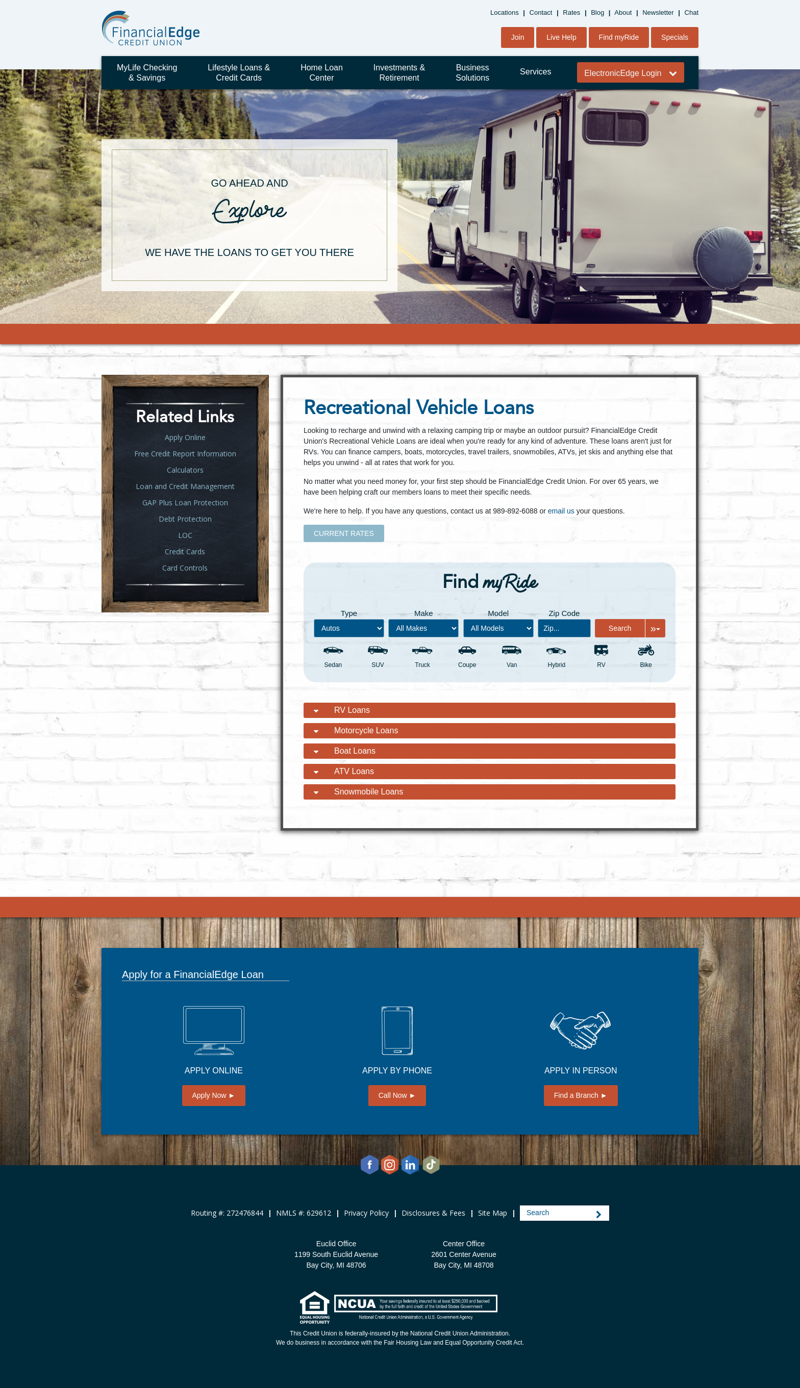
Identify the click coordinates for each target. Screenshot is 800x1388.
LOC (185, 535)
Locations (504, 12)
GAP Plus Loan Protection (185, 502)
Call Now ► (397, 1095)
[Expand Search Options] (655, 628)
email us (561, 511)
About (623, 12)
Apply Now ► (214, 1095)
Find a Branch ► (581, 1095)
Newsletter (657, 12)
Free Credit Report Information (185, 453)
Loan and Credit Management (185, 486)
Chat (691, 12)
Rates (571, 12)
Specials (674, 37)
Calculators (185, 470)
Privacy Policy (366, 1213)
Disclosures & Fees (433, 1213)
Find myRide (619, 37)
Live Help (561, 37)
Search (620, 628)
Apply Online (185, 437)
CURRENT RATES (344, 533)
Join (517, 37)
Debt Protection (185, 519)
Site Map (492, 1213)
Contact (541, 12)
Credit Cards (185, 551)
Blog (597, 12)
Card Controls (185, 568)
